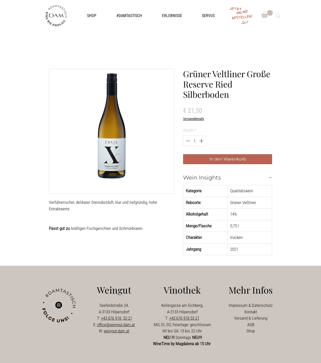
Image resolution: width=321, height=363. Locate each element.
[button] (129, 15)
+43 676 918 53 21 (116, 318)
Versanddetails (193, 119)
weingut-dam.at (116, 330)
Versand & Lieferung (250, 318)
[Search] (278, 16)
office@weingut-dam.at (116, 324)
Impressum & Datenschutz (251, 305)
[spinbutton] (194, 141)
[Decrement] (187, 141)
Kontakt (251, 311)
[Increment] (202, 141)
